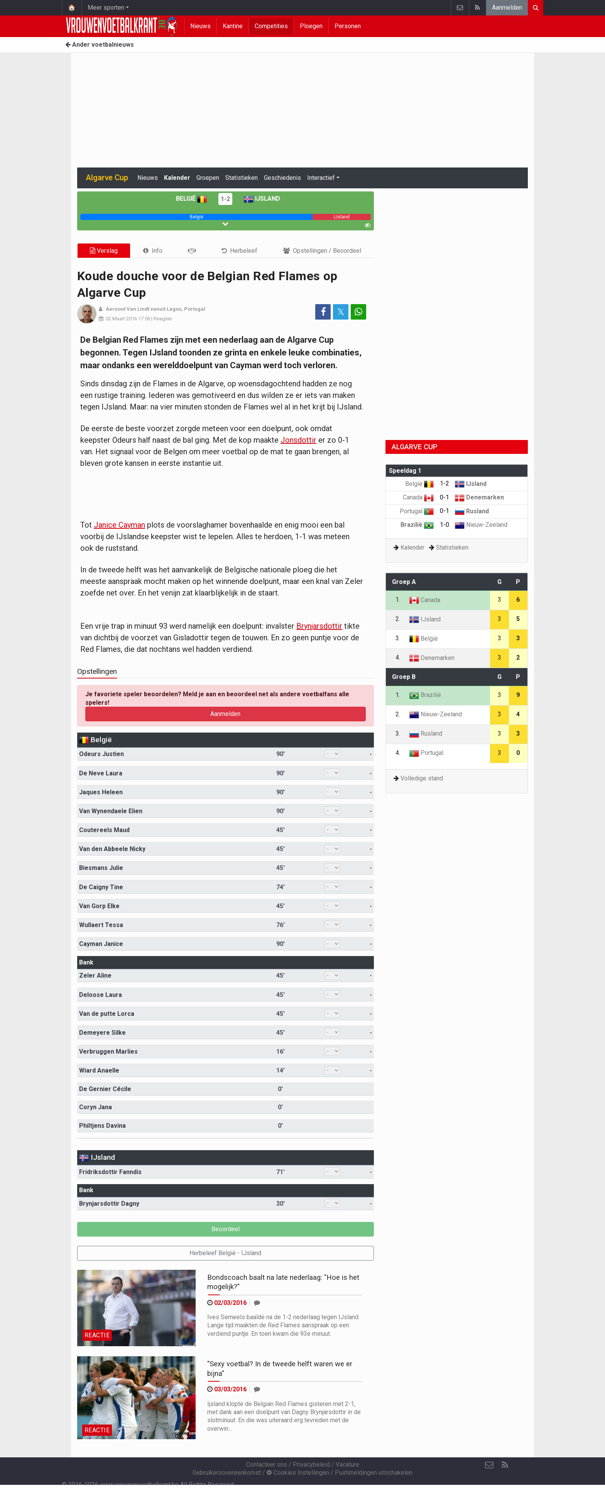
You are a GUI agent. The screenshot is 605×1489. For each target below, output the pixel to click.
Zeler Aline (95, 975)
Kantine (233, 26)
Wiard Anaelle (99, 1070)
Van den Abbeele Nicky (112, 849)
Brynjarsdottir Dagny (109, 1203)
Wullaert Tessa (101, 925)
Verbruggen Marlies (108, 1051)
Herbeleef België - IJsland (225, 1253)
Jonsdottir (298, 440)
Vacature (347, 1464)
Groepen (207, 177)
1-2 (225, 199)
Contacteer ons (266, 1464)
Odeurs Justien (101, 754)
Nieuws (200, 26)
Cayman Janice (101, 944)
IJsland (262, 198)
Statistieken (241, 177)
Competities (271, 26)
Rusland (472, 511)
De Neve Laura (100, 773)
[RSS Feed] (504, 1465)
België (191, 198)
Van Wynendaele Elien (110, 811)
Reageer (163, 318)
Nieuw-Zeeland (481, 524)
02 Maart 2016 (121, 318)
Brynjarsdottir (319, 626)
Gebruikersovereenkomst (227, 1472)
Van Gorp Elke (99, 906)
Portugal (417, 511)
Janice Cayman (119, 525)
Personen (348, 26)
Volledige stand (422, 778)
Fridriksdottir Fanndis (110, 1172)
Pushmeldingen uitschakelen (373, 1472)
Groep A (404, 581)
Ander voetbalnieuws (99, 44)
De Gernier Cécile (105, 1089)
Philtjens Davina (102, 1125)
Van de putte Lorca (106, 1013)
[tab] (152, 250)
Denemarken (479, 497)
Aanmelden (507, 7)
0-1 (444, 497)
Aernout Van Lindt (127, 309)
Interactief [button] (321, 177)
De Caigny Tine (101, 887)
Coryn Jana (95, 1107)
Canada (418, 497)
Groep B (404, 676)
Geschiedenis (282, 177)
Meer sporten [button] (106, 7)
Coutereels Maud (104, 830)
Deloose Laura (100, 994)
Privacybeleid (311, 1464)
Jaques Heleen (101, 792)
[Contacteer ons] (489, 1465)
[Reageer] (257, 1303)
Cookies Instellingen (298, 1472)
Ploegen (311, 26)
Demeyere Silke (102, 1032)
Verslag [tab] (104, 250)
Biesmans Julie (101, 867)
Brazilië (417, 524)
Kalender (177, 177)
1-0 (444, 524)
